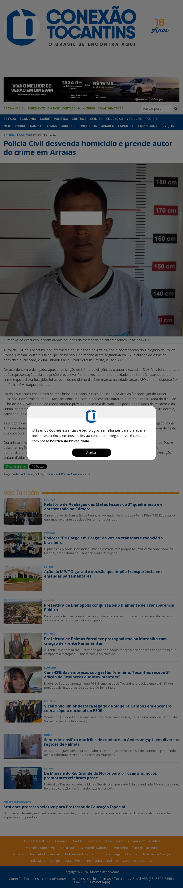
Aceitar (91, 452)
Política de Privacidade (69, 441)
